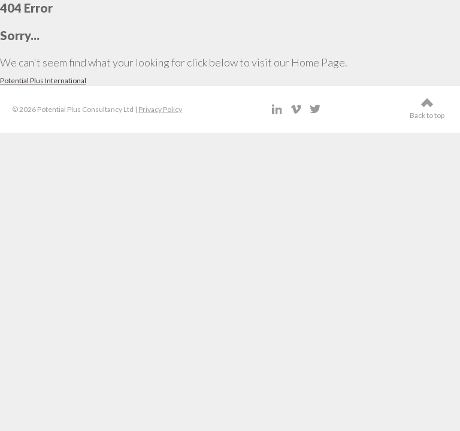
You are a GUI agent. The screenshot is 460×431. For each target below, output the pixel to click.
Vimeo (296, 109)
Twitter (315, 109)
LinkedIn (277, 109)
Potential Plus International (43, 80)
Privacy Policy (160, 109)
